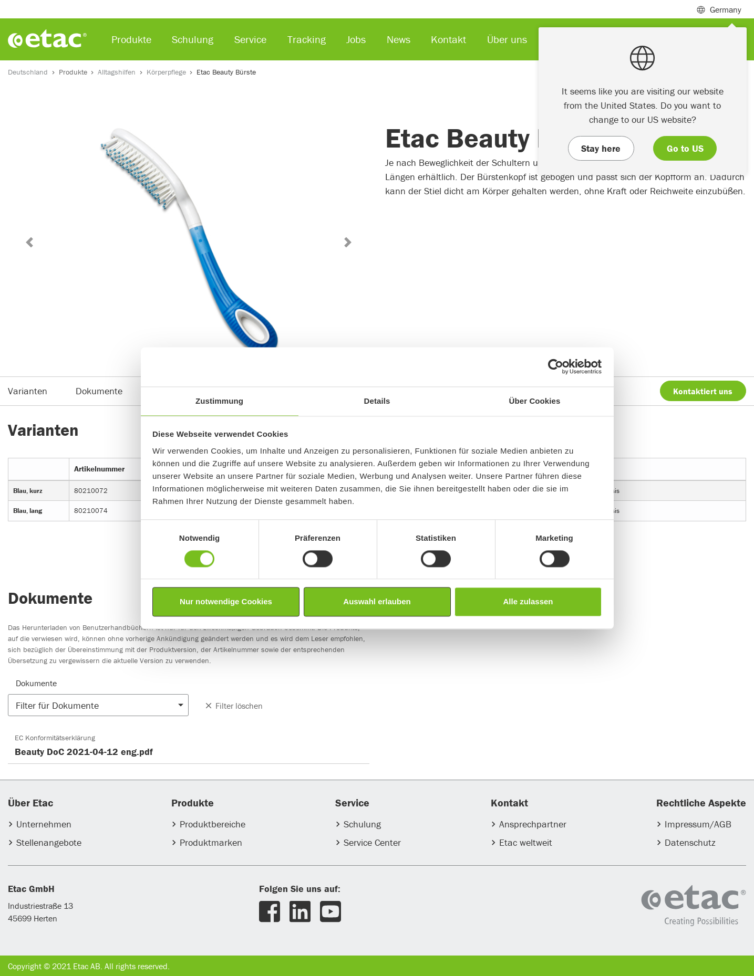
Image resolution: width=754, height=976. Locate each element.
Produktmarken (211, 842)
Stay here (601, 148)
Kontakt (448, 39)
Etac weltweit (525, 842)
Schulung (362, 824)
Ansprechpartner (532, 824)
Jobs (356, 39)
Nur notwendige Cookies (226, 601)
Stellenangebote (48, 842)
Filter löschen (233, 705)
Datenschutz (690, 842)
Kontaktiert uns (702, 391)
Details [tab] (377, 400)
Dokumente (99, 391)
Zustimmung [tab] (219, 400)
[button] (29, 242)
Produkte (73, 72)
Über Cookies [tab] (535, 400)
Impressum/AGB (698, 824)
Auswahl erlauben (376, 601)
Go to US (685, 148)
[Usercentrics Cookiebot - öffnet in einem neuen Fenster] (556, 366)
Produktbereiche (212, 824)
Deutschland (28, 72)
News (398, 39)
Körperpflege (166, 72)
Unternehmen (43, 824)
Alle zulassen (528, 601)
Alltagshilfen (117, 72)
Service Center (372, 842)
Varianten (27, 391)
